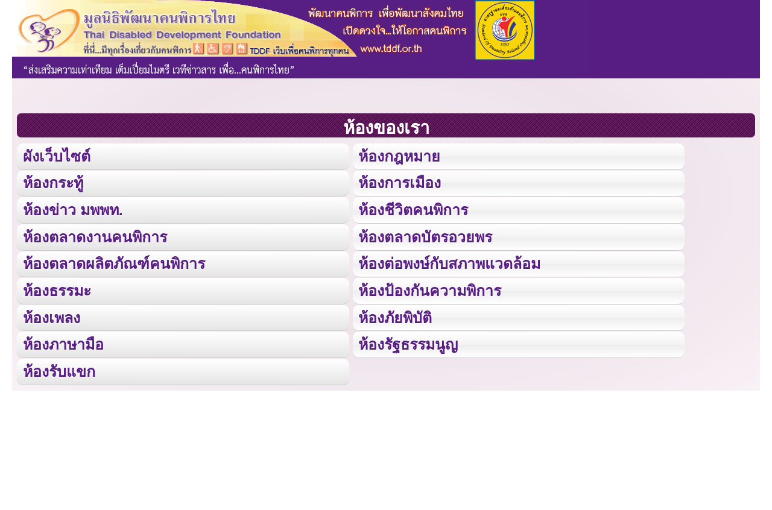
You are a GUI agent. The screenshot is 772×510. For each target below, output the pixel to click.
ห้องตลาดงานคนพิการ (95, 235)
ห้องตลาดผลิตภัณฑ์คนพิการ (113, 262)
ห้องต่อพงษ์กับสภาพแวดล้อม (449, 262)
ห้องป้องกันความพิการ (429, 288)
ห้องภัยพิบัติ (394, 315)
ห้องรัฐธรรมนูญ (408, 342)
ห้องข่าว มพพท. (73, 209)
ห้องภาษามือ (63, 342)
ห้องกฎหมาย (399, 156)
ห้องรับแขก (59, 368)
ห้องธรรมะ (57, 288)
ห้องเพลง (51, 315)
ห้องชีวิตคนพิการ (413, 209)
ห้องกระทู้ (53, 182)
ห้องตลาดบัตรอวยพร (425, 235)
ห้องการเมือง (399, 182)
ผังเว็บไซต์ (56, 156)
